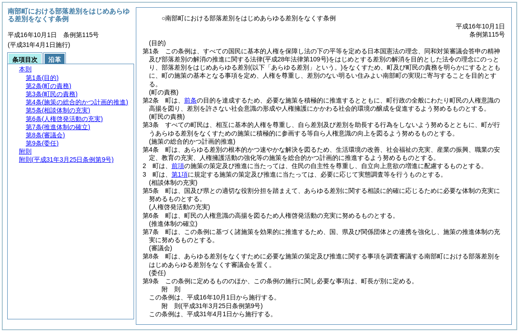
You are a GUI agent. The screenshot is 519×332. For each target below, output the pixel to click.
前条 (190, 100)
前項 (177, 165)
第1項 (179, 174)
